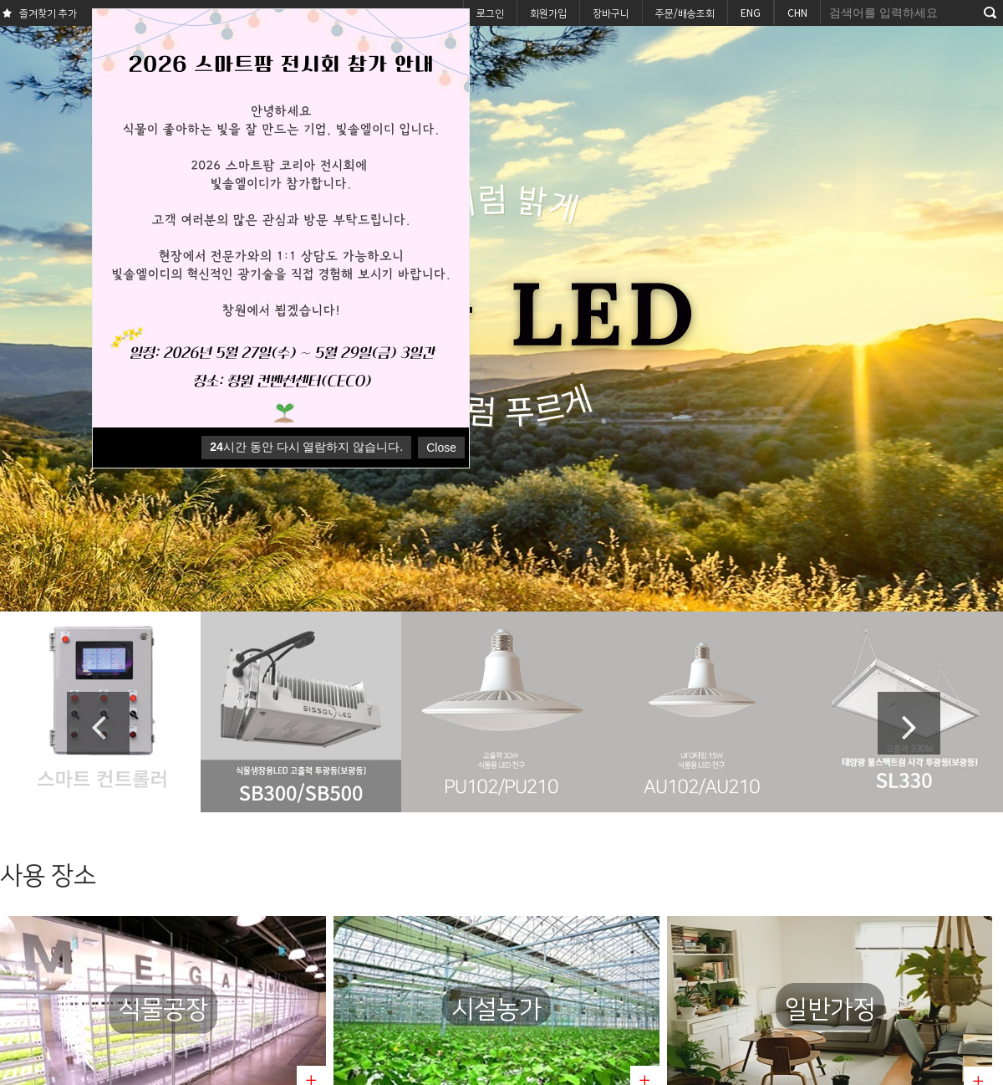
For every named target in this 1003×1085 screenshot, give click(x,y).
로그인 (490, 12)
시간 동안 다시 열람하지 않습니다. (306, 446)
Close (441, 447)
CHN (797, 12)
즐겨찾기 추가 (38, 14)
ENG (751, 12)
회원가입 (548, 12)
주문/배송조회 (685, 12)
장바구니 (611, 12)
